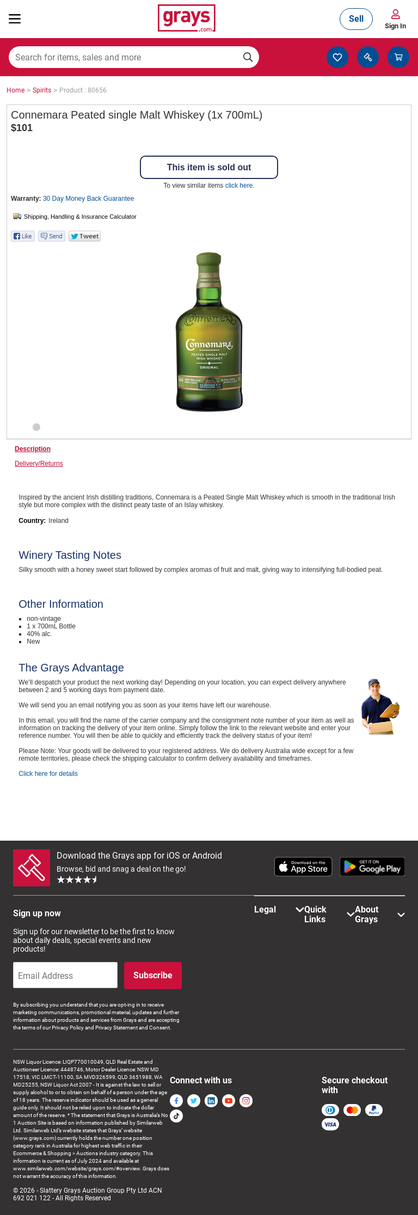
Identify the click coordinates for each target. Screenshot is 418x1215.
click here (239, 185)
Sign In (395, 26)
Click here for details (48, 774)
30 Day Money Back (88, 198)
